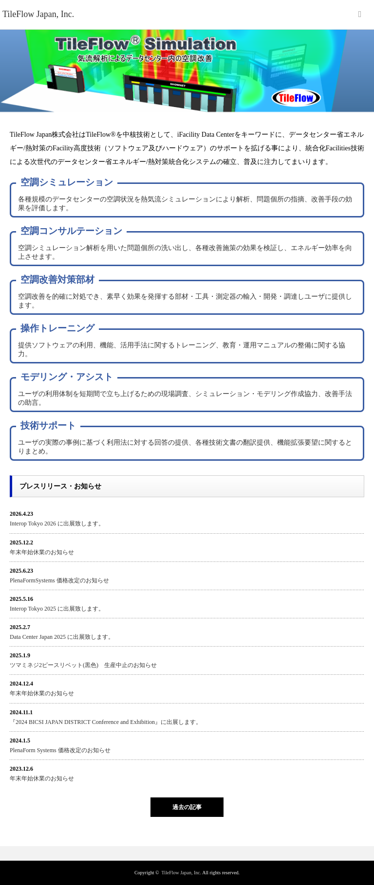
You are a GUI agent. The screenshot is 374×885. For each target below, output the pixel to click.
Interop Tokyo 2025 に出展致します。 (57, 608)
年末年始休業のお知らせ (42, 552)
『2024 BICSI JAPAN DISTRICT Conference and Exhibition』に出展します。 (106, 722)
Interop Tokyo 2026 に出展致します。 (57, 523)
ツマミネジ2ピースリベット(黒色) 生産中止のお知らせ (83, 665)
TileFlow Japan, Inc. (181, 872)
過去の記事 (187, 807)
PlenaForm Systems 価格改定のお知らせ (60, 750)
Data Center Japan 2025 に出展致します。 (62, 636)
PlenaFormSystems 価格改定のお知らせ (59, 580)
